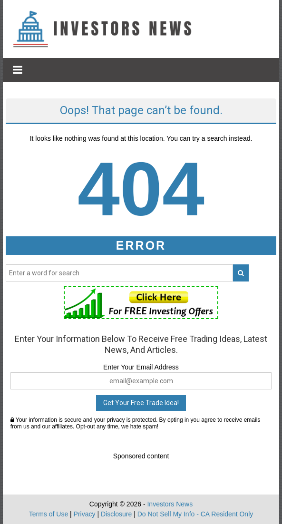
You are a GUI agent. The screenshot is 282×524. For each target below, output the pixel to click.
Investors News (170, 504)
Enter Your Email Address (141, 367)
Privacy (85, 514)
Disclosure (116, 514)
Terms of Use (48, 514)
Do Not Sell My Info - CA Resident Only (195, 514)
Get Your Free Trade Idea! (141, 403)
